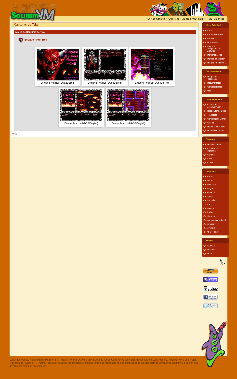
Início (209, 30)
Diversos (210, 139)
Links (209, 159)
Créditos (211, 163)
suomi (210, 196)
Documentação (213, 71)
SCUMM (211, 246)
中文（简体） (213, 232)
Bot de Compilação (216, 127)
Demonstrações (214, 55)
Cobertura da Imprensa (213, 149)
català (210, 176)
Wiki (209, 91)
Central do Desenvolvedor (214, 106)
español (211, 192)
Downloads (212, 42)
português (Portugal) (216, 220)
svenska (211, 228)
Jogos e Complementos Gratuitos (214, 48)
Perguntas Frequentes (212, 78)
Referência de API (215, 131)
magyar (210, 208)
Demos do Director (216, 59)
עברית (206, 204)
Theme (209, 240)
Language (211, 171)
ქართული (212, 216)
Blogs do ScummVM (216, 63)
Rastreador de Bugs (216, 111)
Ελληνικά (211, 184)
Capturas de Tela (215, 34)
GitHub (210, 123)
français (211, 200)
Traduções (212, 115)
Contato (211, 155)
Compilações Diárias (216, 119)
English (210, 188)
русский (211, 224)
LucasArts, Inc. (160, 359)
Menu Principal (213, 25)
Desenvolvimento (214, 99)
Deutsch (211, 180)
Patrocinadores (214, 144)
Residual (211, 250)
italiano (210, 212)
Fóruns (210, 38)
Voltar (15, 134)
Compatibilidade (214, 87)
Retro (209, 254)
